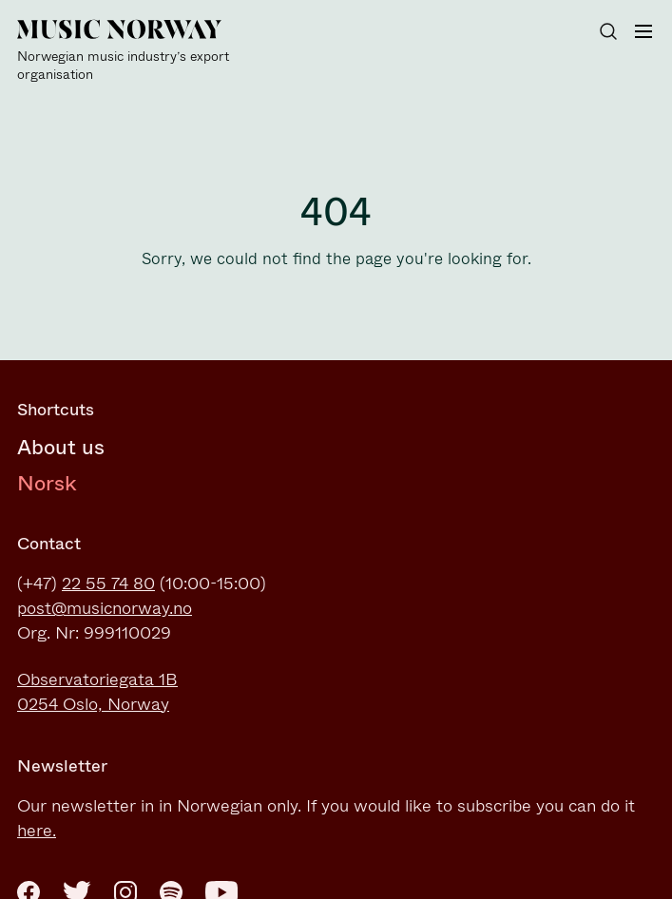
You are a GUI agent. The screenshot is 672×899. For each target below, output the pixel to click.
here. (36, 830)
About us (61, 447)
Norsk (47, 483)
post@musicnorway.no (104, 608)
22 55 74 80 (108, 583)
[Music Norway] (131, 51)
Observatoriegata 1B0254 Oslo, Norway (97, 692)
